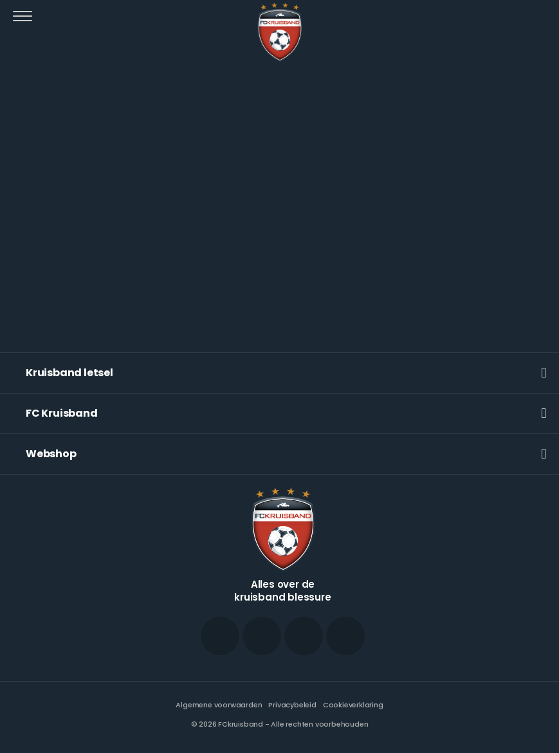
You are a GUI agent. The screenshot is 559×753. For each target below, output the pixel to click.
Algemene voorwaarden (219, 705)
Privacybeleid (292, 705)
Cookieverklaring (353, 705)
